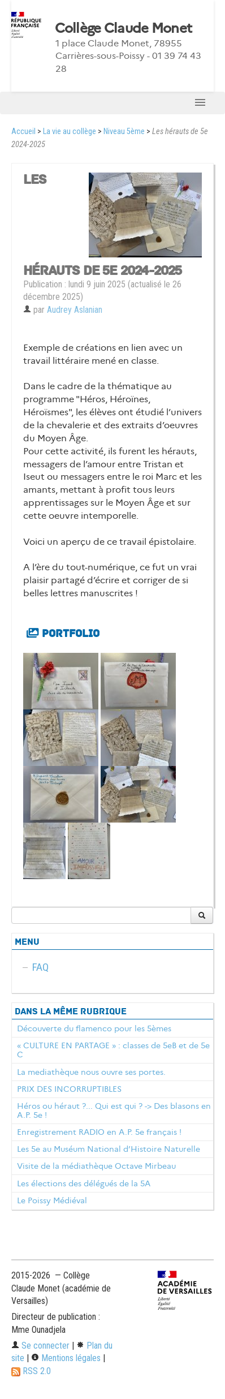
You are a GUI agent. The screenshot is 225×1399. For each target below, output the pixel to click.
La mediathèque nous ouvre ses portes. (91, 1072)
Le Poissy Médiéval (52, 1200)
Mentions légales (66, 1358)
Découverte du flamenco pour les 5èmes (94, 1028)
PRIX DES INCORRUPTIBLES (69, 1089)
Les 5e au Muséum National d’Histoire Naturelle (108, 1149)
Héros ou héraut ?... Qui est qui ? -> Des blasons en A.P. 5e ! (114, 1110)
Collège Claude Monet (123, 28)
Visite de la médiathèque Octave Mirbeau (96, 1166)
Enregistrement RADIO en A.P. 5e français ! (99, 1132)
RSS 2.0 (31, 1371)
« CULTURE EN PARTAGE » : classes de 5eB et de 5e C (113, 1050)
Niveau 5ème (124, 131)
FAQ (40, 967)
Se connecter (40, 1345)
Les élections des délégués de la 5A (83, 1183)
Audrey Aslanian (74, 309)
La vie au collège (69, 131)
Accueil (23, 131)
